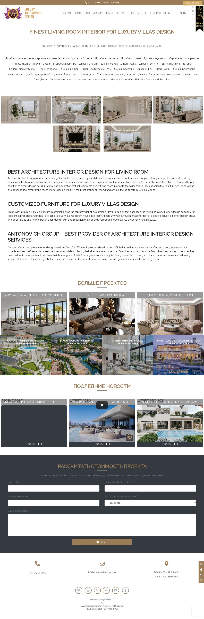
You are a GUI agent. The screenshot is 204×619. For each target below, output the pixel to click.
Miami (88, 609)
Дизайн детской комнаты (96, 68)
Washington (97, 609)
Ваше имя (14, 482)
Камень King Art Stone (22, 68)
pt (193, 15)
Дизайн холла (128, 63)
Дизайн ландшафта (155, 58)
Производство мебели (26, 63)
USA (102, 603)
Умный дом (87, 74)
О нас (121, 13)
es (193, 11)
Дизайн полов (13, 74)
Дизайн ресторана (184, 68)
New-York (108, 609)
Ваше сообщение (19, 510)
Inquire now (192, 3)
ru (193, 19)
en (193, 7)
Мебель (109, 13)
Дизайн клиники (171, 63)
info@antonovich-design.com (102, 572)
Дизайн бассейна (124, 68)
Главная (65, 13)
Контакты (179, 13)
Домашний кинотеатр (65, 74)
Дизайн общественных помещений (159, 74)
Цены (166, 13)
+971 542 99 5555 (37, 572)
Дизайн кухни (162, 68)
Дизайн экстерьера (106, 58)
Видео (141, 13)
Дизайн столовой (48, 68)
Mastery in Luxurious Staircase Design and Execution (140, 79)
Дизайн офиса (109, 63)
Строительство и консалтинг (91, 79)
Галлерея (155, 13)
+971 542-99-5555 (111, 2)
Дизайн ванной (70, 68)
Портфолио (81, 13)
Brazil (115, 609)
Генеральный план (60, 79)
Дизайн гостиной (131, 58)
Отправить (102, 541)
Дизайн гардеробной (37, 74)
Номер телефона (19, 496)
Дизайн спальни (88, 63)
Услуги (97, 13)
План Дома (40, 79)
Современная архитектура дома (116, 74)
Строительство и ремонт (184, 58)
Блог (131, 13)
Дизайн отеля (190, 74)
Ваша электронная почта (120, 482)
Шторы (187, 63)
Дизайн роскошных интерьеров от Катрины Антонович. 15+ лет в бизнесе (48, 58)
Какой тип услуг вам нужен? (122, 496)
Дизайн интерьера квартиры (59, 63)
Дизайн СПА (144, 68)
